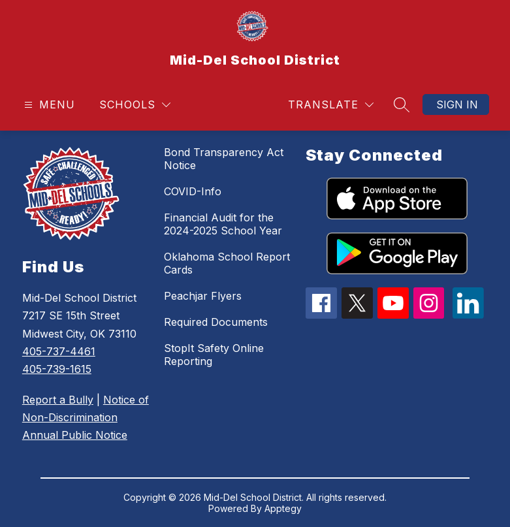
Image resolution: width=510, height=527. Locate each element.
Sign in (457, 104)
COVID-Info (192, 191)
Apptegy (283, 508)
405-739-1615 (56, 368)
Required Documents (216, 321)
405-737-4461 (58, 351)
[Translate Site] (331, 105)
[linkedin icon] (468, 314)
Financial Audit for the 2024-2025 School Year (223, 224)
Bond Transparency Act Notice (223, 159)
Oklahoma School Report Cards (227, 263)
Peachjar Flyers (203, 295)
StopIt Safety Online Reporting (214, 355)
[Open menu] (48, 105)
